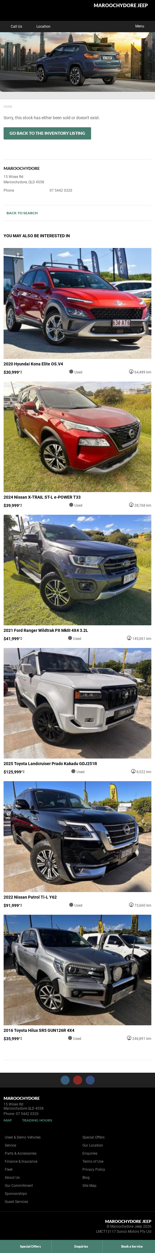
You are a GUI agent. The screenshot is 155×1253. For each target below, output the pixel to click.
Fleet (9, 1169)
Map (8, 1120)
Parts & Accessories (20, 1153)
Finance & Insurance (21, 1161)
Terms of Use (92, 1161)
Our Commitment (19, 1186)
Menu (144, 25)
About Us (12, 1178)
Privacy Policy (93, 1169)
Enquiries (89, 1153)
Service (10, 1145)
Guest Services (16, 1202)
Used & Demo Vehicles (23, 1137)
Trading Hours (37, 1120)
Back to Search (22, 213)
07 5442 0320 (61, 190)
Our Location (92, 1145)
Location (39, 26)
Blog (86, 1178)
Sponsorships (16, 1194)
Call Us (12, 26)
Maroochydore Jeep (121, 5)
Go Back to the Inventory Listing (47, 133)
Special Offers (93, 1137)
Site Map (89, 1186)
